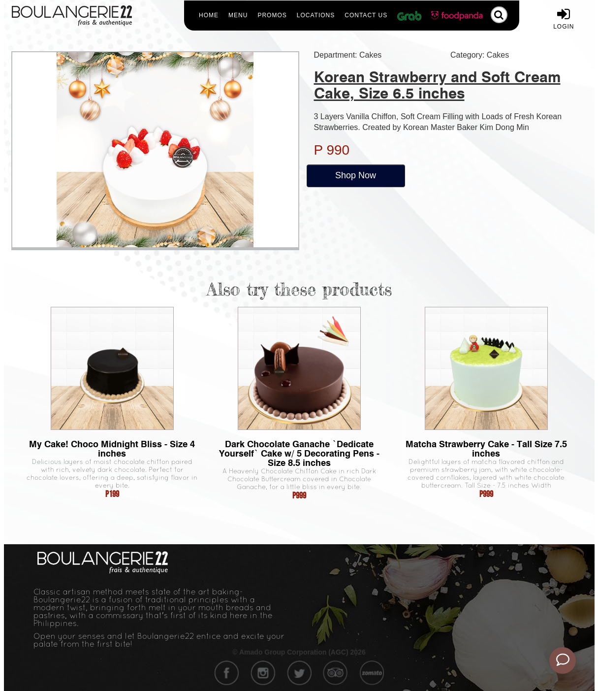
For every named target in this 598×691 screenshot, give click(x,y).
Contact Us (366, 15)
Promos (271, 15)
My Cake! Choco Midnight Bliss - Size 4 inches (112, 449)
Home (209, 15)
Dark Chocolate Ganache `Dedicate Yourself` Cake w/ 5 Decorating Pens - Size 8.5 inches (299, 453)
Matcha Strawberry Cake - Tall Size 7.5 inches (486, 449)
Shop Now (355, 175)
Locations (316, 15)
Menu (238, 15)
